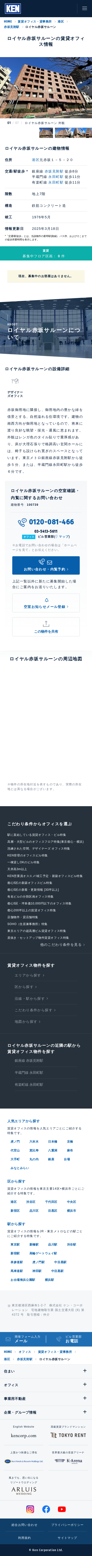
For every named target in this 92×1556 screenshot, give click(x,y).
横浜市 (71, 1210)
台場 (67, 1159)
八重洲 (52, 1150)
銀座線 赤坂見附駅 (29, 1060)
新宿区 (15, 1210)
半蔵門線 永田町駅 (29, 1072)
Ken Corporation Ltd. (13, 8)
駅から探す (16, 1224)
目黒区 (52, 1210)
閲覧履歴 (46, 8)
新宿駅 (15, 1253)
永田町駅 (56, 177)
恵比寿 (34, 1150)
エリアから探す (28, 975)
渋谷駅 (71, 1244)
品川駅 (52, 1244)
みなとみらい (20, 1168)
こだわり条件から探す (34, 1010)
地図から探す (26, 1022)
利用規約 (24, 1537)
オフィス (25, 1352)
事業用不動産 (15, 1399)
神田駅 (37, 1271)
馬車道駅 (17, 1271)
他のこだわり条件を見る (61, 945)
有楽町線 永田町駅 (29, 1085)
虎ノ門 (15, 1141)
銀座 (51, 1159)
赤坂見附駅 (11, 27)
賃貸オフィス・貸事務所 (35, 21)
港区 (61, 21)
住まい (9, 1371)
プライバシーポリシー (67, 1524)
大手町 (15, 1159)
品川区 (34, 1210)
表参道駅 (17, 1262)
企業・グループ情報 (20, 1412)
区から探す (24, 987)
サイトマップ (67, 1537)
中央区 (71, 1202)
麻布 (70, 1150)
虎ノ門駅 (38, 1262)
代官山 (15, 1150)
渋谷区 (31, 1202)
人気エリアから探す (23, 1121)
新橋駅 (34, 1244)
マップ (64, 536)
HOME (8, 21)
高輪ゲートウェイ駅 (43, 1253)
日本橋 (52, 1141)
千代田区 (51, 1202)
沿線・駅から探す (30, 998)
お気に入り (57, 8)
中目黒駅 (60, 1262)
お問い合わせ (68, 8)
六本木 (34, 1141)
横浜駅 (49, 1280)
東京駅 (15, 1244)
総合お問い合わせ (25, 1524)
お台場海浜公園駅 (23, 1280)
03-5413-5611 (46, 531)
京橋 (70, 1141)
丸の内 (34, 1159)
